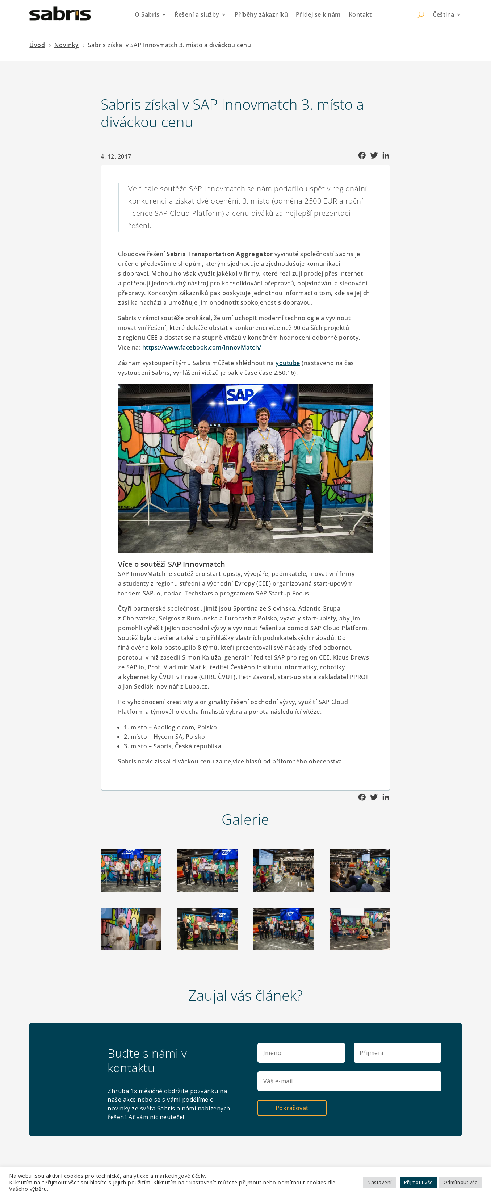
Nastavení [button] (380, 1182)
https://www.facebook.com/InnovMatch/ (201, 347)
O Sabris (147, 14)
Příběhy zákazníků (261, 14)
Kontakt (360, 14)
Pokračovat (292, 1108)
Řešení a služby (197, 14)
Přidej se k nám (318, 14)
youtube (288, 363)
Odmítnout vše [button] (461, 1182)
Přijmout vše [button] (418, 1182)
